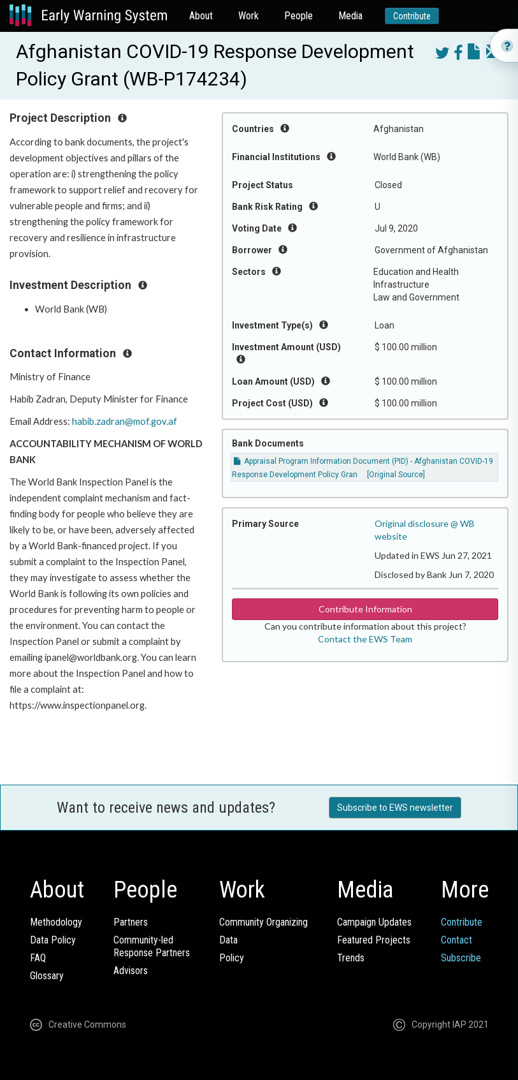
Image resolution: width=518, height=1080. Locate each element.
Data (228, 940)
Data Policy (53, 940)
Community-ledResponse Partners (151, 946)
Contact (456, 940)
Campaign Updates (374, 922)
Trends (350, 958)
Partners (130, 922)
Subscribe (461, 958)
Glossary (47, 976)
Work (248, 16)
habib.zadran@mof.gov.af (124, 421)
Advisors (130, 971)
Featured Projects (373, 940)
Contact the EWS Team (365, 638)
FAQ (38, 958)
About (201, 16)
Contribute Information (365, 608)
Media (350, 16)
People (298, 16)
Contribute (412, 16)
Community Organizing (263, 922)
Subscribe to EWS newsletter (395, 808)
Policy (231, 958)
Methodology (56, 922)
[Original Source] (396, 474)
